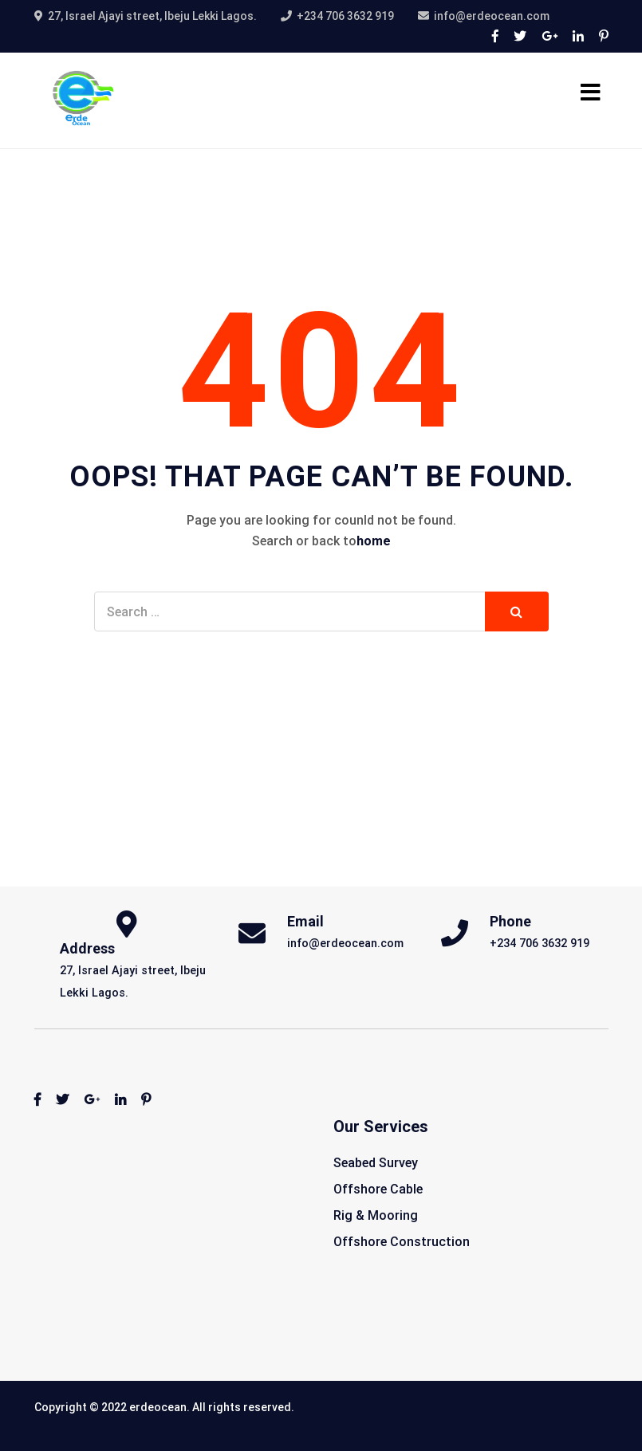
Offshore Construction (401, 1241)
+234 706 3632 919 (345, 16)
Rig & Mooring (375, 1215)
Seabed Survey (375, 1162)
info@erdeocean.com (491, 16)
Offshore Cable (378, 1189)
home (373, 541)
